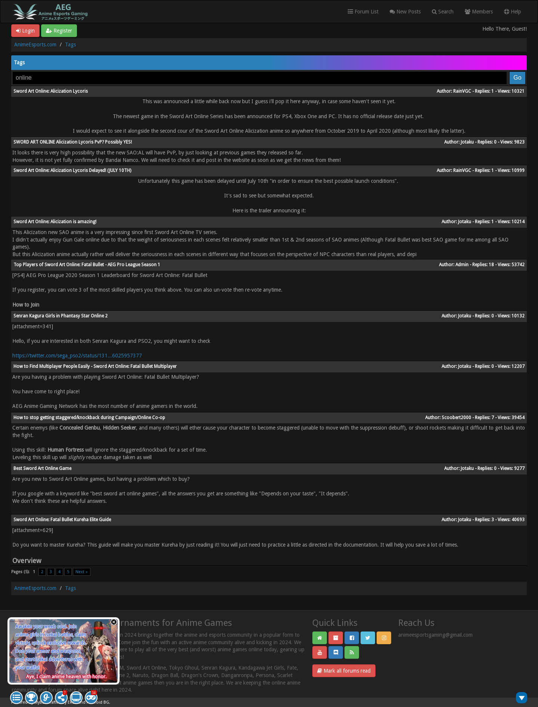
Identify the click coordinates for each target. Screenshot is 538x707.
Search (443, 12)
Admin (462, 264)
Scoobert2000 (456, 417)
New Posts (405, 12)
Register (59, 31)
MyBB (39, 702)
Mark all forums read (344, 671)
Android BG (98, 702)
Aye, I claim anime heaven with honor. (66, 676)
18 (491, 264)
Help (512, 12)
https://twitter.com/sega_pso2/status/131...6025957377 (77, 356)
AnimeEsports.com (35, 44)
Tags (70, 44)
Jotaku (467, 142)
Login (25, 31)
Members (479, 12)
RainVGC (462, 91)
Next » (81, 571)
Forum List (363, 12)
